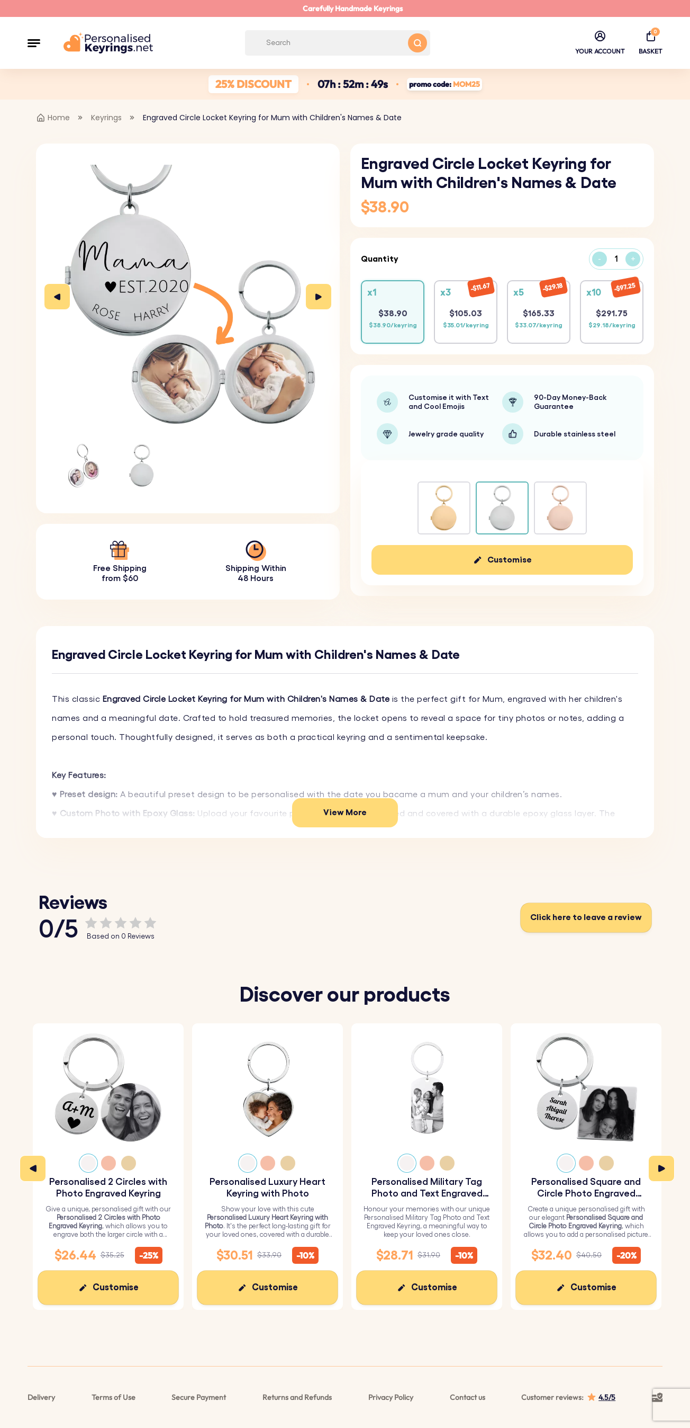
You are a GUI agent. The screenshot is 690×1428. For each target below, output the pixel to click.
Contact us (467, 1397)
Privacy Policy (390, 1397)
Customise (509, 560)
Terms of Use (113, 1397)
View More (345, 812)
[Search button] (417, 42)
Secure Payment (198, 1397)
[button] (34, 43)
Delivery (41, 1397)
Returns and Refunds (297, 1397)
